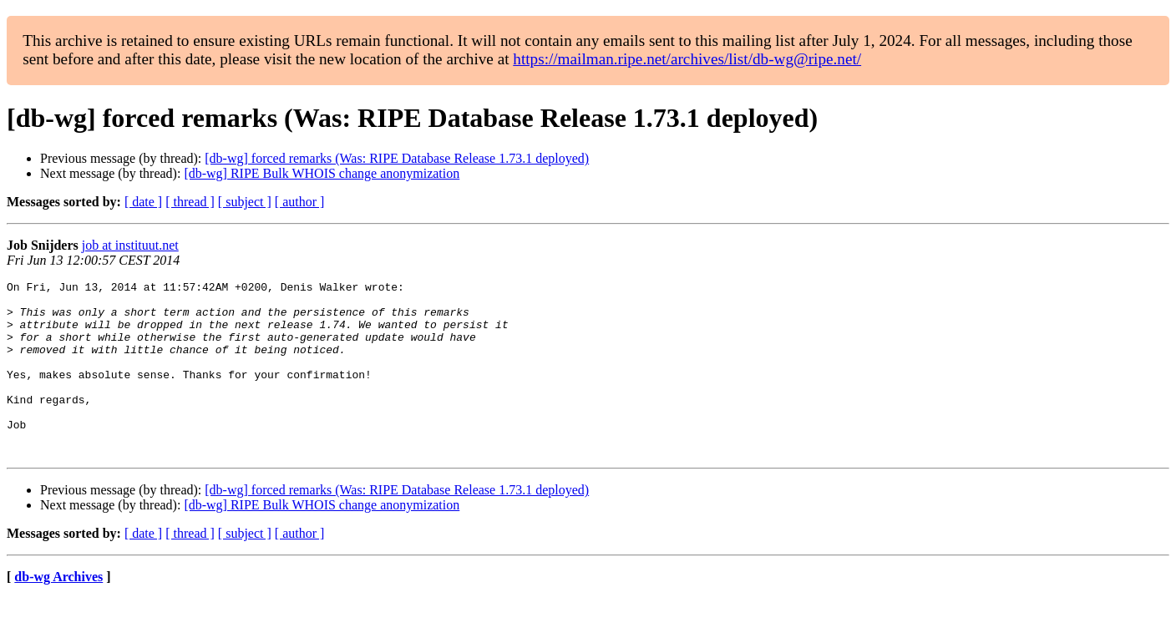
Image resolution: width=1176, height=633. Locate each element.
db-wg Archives (58, 612)
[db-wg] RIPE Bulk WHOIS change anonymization (321, 173)
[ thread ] (190, 202)
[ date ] (143, 202)
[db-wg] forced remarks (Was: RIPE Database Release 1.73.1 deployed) (397, 158)
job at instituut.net (130, 245)
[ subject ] (244, 202)
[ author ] (300, 202)
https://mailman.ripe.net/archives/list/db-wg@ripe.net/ (687, 59)
